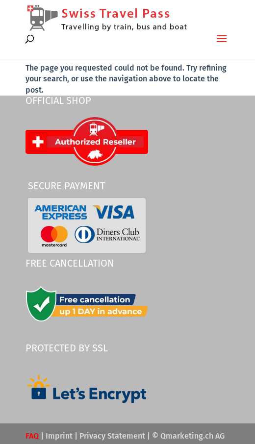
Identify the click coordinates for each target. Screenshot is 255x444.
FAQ (32, 436)
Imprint (59, 436)
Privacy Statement (112, 436)
